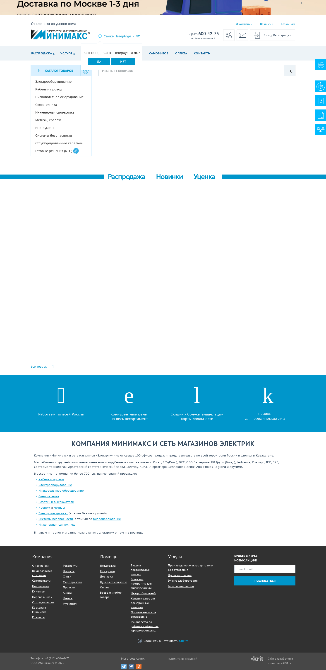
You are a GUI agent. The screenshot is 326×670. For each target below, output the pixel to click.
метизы (59, 508)
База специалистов (181, 586)
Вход (267, 35)
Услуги (66, 53)
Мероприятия (72, 582)
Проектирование (180, 575)
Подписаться (265, 581)
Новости (68, 571)
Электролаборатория (183, 581)
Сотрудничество (43, 602)
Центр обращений (143, 593)
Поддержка (108, 566)
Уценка (67, 598)
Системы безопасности (55, 519)
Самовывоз (158, 53)
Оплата (181, 53)
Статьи (67, 576)
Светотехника (48, 496)
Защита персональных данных (140, 570)
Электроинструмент (53, 513)
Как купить (107, 571)
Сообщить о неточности (163, 641)
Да (99, 62)
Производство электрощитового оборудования (190, 568)
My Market (70, 604)
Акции (67, 593)
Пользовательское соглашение (143, 615)
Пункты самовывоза (113, 582)
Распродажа (41, 53)
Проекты (69, 587)
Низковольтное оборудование (61, 491)
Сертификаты (41, 581)
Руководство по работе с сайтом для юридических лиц (144, 626)
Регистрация (282, 35)
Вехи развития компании (42, 573)
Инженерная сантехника (57, 525)
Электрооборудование (55, 485)
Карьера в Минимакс (39, 610)
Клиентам (38, 591)
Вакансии (266, 24)
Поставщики (40, 586)
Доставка (106, 576)
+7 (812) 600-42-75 (57, 658)
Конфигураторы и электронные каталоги (143, 603)
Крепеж (44, 508)
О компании (244, 24)
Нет (123, 62)
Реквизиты (70, 566)
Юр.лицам (288, 24)
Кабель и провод (51, 479)
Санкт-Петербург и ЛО (122, 36)
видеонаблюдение (107, 519)
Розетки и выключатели (56, 502)
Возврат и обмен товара (111, 595)
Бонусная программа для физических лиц (142, 584)
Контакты (202, 53)
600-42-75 (203, 34)
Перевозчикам (42, 597)
